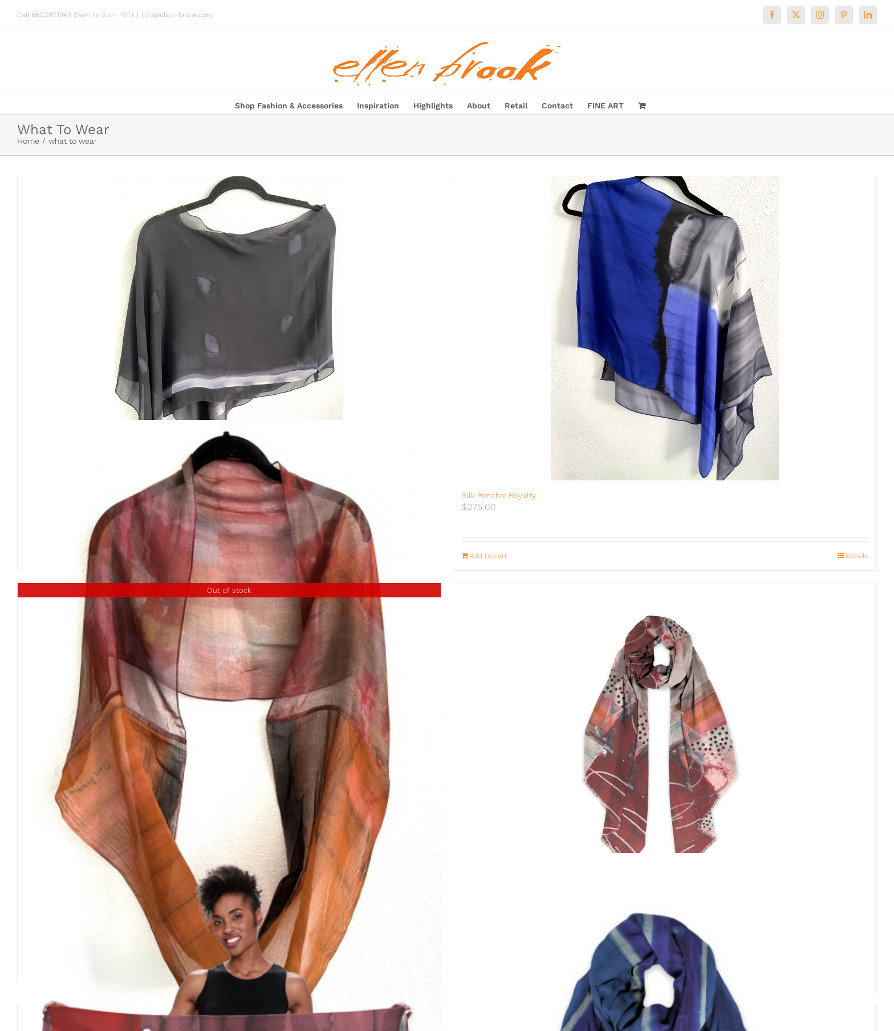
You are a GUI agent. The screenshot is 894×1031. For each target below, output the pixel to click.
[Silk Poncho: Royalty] (664, 328)
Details (857, 556)
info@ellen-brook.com (177, 15)
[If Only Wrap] (664, 743)
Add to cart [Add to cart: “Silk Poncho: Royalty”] (488, 556)
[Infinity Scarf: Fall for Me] (229, 737)
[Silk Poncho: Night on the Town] (229, 328)
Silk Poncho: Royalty (499, 495)
